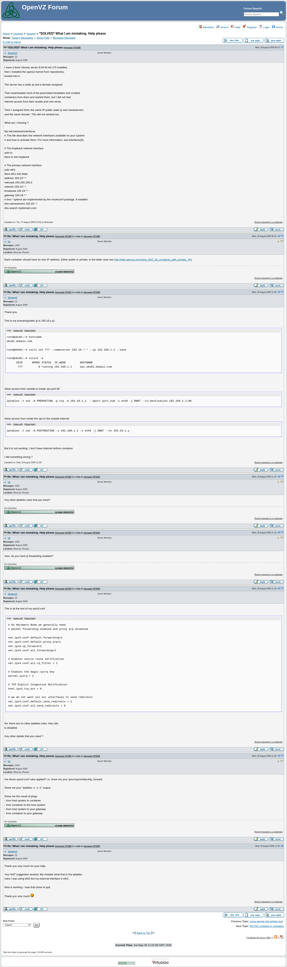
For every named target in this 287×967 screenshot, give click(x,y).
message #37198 (72, 48)
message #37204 (63, 588)
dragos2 (12, 53)
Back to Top (143, 932)
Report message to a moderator (269, 222)
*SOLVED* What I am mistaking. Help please (35, 47)
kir (9, 241)
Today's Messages (22, 37)
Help (235, 27)
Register (250, 27)
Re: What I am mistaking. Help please (30, 236)
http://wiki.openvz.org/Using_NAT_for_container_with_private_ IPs (153, 259)
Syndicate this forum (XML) (259, 937)
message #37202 (63, 476)
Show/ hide (30, 331)
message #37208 (63, 845)
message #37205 (63, 755)
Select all (18, 331)
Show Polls (43, 37)
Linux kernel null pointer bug (266, 920)
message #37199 (63, 236)
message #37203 (63, 532)
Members (206, 27)
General (18, 33)
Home (277, 27)
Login (264, 27)
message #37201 (63, 292)
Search (222, 27)
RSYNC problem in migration (267, 925)
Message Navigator (64, 37)
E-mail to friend (12, 42)
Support (31, 33)
